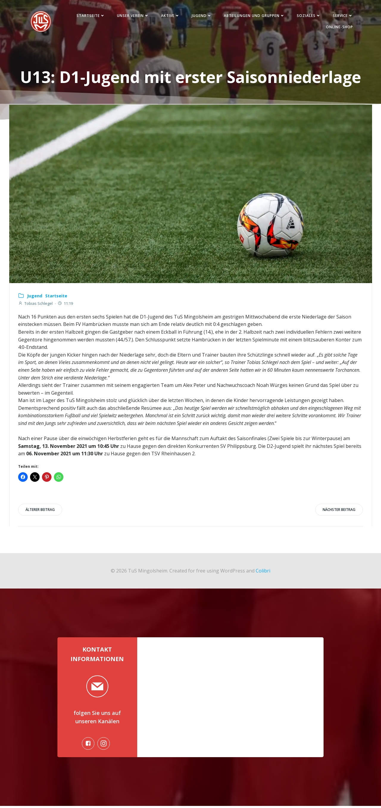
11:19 (65, 304)
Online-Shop (338, 27)
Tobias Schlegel (35, 304)
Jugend (201, 15)
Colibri (263, 571)
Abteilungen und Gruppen (253, 15)
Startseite (90, 15)
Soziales (308, 15)
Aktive (169, 15)
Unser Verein (132, 15)
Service (342, 15)
